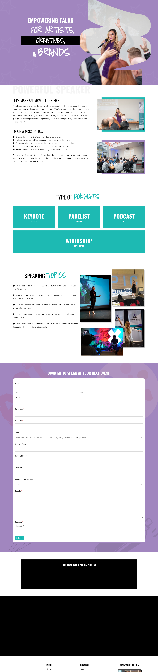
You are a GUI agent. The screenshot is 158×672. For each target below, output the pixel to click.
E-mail (18, 397)
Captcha (19, 522)
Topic (17, 432)
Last (81, 392)
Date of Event (21, 444)
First (16, 392)
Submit (19, 538)
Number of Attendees (24, 479)
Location (19, 468)
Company (19, 409)
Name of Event (21, 456)
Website (19, 421)
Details (18, 491)
